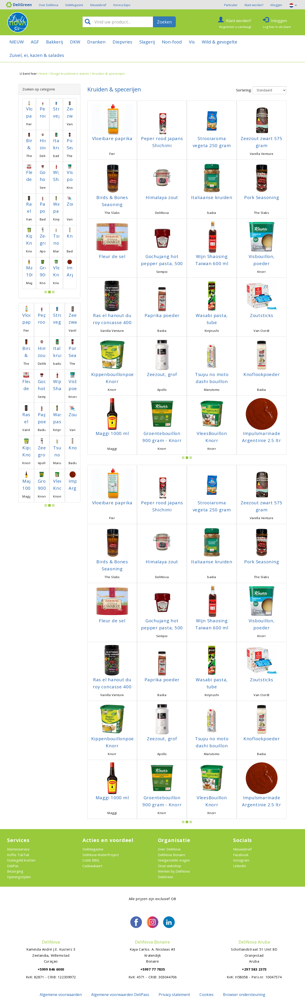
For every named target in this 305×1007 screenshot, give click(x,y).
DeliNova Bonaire (171, 854)
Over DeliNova (48, 5)
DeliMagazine (74, 5)
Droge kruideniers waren (70, 73)
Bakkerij (54, 42)
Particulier (231, 5)
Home (43, 73)
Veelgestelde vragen (174, 860)
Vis (192, 42)
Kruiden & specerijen (108, 73)
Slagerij (147, 42)
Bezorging (15, 871)
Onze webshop (169, 865)
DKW (75, 42)
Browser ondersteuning (244, 994)
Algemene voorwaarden (61, 994)
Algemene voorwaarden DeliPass (120, 994)
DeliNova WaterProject (100, 854)
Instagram (241, 860)
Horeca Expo (121, 5)
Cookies (206, 994)
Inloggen (276, 5)
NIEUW (16, 42)
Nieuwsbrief (98, 5)
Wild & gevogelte (219, 42)
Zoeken (164, 22)
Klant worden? (254, 5)
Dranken (96, 42)
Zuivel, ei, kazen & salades (36, 55)
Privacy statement (174, 994)
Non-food (172, 42)
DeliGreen (165, 876)
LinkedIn (239, 865)
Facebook (240, 854)
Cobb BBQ (90, 860)
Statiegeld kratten (21, 860)
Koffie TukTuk (18, 854)
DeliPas (13, 865)
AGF (35, 42)
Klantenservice (18, 849)
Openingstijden (19, 876)
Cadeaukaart (92, 865)
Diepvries (122, 42)
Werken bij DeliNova (174, 871)
